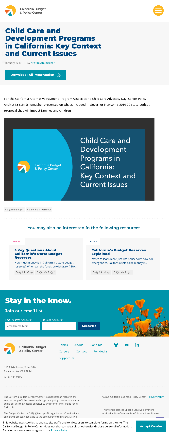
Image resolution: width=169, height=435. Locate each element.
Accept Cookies (151, 426)
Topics (63, 345)
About (78, 345)
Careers (64, 351)
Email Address (18, 319)
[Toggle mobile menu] (158, 10)
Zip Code (52, 319)
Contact (81, 351)
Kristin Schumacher (43, 63)
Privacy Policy (156, 396)
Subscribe (89, 325)
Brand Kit (95, 345)
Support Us (67, 358)
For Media (100, 351)
